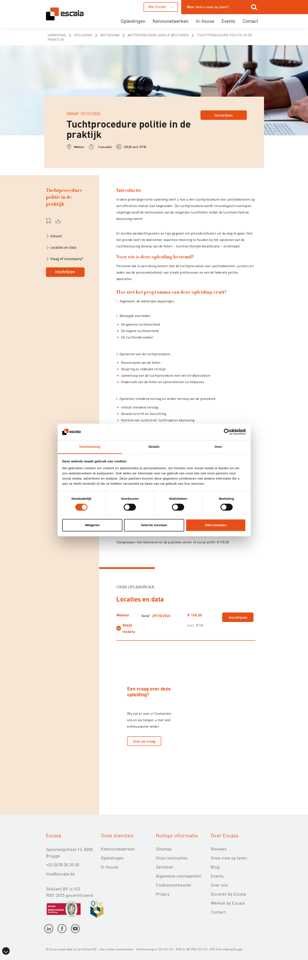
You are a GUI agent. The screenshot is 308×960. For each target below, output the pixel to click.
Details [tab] (154, 446)
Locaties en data (63, 247)
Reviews (219, 849)
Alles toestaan (216, 525)
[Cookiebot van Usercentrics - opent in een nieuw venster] (227, 432)
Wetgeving (110, 35)
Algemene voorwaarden (178, 876)
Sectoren (164, 867)
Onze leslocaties (172, 858)
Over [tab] (218, 446)
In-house (205, 21)
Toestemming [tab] (89, 446)
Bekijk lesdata (129, 628)
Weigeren (92, 525)
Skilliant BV (89, 949)
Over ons (219, 885)
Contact (250, 21)
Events (228, 21)
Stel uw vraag (144, 741)
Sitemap (163, 849)
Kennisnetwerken (170, 21)
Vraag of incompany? (66, 259)
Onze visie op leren (229, 858)
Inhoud (56, 236)
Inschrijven (223, 115)
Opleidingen (133, 21)
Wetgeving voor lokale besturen (158, 35)
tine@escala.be (60, 873)
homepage (57, 35)
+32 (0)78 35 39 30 (62, 864)
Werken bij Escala (228, 903)
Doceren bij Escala (228, 894)
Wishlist (48, 221)
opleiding (83, 35)
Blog (215, 867)
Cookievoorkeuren (173, 885)
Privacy (163, 894)
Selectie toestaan (154, 525)
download (58, 221)
